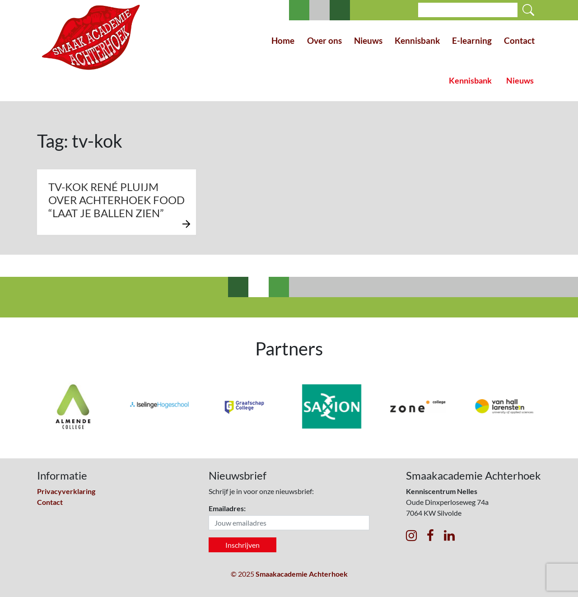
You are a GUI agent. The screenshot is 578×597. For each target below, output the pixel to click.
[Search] (467, 10)
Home (282, 40)
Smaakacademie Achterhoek (302, 573)
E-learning (472, 40)
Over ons (324, 40)
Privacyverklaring (66, 491)
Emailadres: (227, 508)
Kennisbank (417, 40)
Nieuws (368, 40)
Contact (519, 40)
